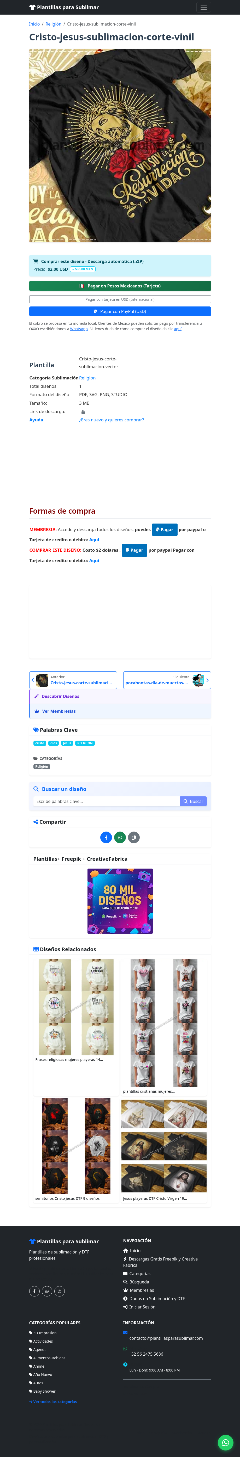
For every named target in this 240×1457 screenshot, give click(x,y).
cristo (39, 743)
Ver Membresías (55, 711)
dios (53, 743)
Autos (36, 1382)
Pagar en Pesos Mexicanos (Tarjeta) (120, 286)
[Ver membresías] (120, 901)
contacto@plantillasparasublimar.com (166, 1338)
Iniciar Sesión (139, 1307)
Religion (87, 378)
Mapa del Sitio (135, 1394)
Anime (36, 1366)
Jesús (67, 743)
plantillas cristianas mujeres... (149, 1091)
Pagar (164, 529)
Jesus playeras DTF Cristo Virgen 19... (155, 1198)
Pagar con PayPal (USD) (120, 311)
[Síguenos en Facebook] (34, 1291)
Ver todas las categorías (53, 1401)
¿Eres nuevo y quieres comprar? (111, 420)
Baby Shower (42, 1391)
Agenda (38, 1349)
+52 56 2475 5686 (146, 1354)
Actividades (41, 1341)
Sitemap (204, 1432)
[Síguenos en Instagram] (59, 1291)
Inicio (34, 24)
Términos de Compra (141, 1386)
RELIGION (85, 743)
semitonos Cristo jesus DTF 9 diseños (68, 1198)
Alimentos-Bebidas (47, 1357)
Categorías (137, 1273)
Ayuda (36, 420)
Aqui (94, 540)
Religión (53, 24)
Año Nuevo (40, 1374)
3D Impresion (43, 1332)
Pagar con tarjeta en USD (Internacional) (119, 299)
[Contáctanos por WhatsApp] (47, 1291)
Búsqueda (136, 1282)
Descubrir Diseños (56, 696)
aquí (178, 328)
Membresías (138, 1290)
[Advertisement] (120, 461)
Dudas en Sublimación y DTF (154, 1298)
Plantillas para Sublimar (64, 7)
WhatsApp (78, 328)
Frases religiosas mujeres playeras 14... (69, 1059)
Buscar (193, 801)
